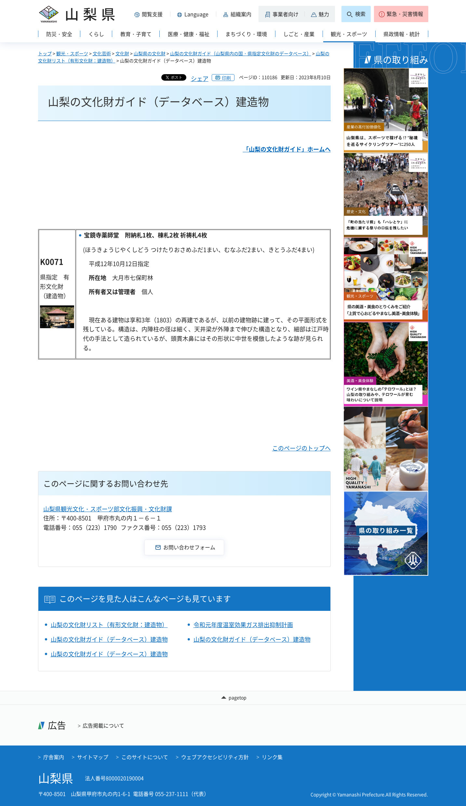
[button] (150, 14)
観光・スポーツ (72, 53)
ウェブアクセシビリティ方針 (215, 757)
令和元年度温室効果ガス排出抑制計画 (243, 625)
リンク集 (272, 757)
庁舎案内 (53, 757)
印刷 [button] (226, 77)
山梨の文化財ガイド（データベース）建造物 (109, 639)
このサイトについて (144, 757)
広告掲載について (103, 725)
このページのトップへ (301, 448)
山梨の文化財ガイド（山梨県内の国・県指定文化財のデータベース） (240, 53)
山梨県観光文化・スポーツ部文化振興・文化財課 (107, 508)
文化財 (122, 53)
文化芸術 (102, 53)
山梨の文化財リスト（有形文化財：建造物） (109, 625)
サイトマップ (92, 757)
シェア (199, 78)
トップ (45, 53)
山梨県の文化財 (150, 53)
